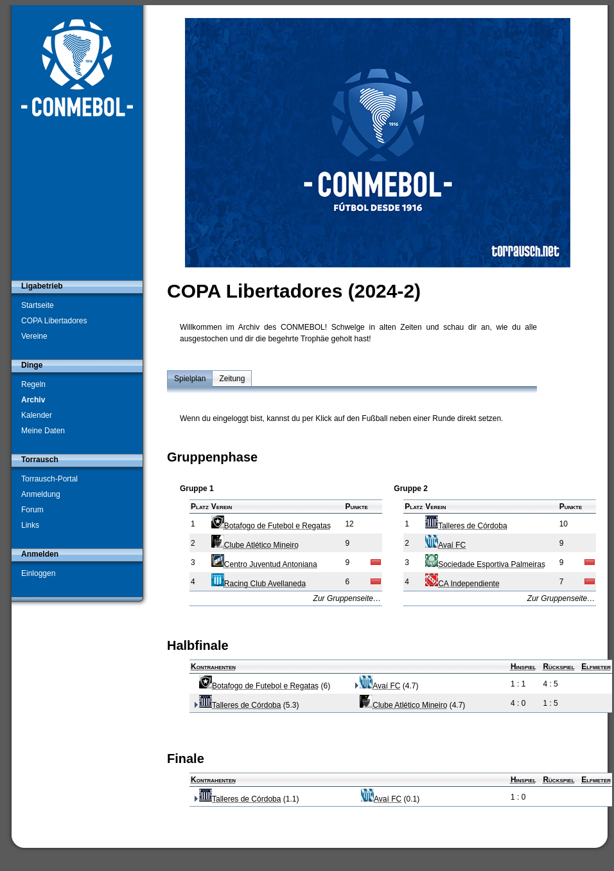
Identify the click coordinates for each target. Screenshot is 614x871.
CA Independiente (462, 583)
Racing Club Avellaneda (258, 583)
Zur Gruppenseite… (347, 598)
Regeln (33, 384)
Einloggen (38, 573)
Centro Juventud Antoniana (264, 564)
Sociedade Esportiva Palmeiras (485, 564)
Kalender (36, 415)
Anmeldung (40, 494)
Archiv (33, 399)
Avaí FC (445, 545)
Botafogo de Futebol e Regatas (271, 525)
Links (30, 525)
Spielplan (190, 378)
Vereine (34, 336)
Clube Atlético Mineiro (255, 545)
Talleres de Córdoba (466, 525)
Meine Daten (43, 430)
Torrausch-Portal (49, 478)
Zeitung (232, 378)
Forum (32, 509)
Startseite (37, 305)
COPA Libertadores (54, 320)
